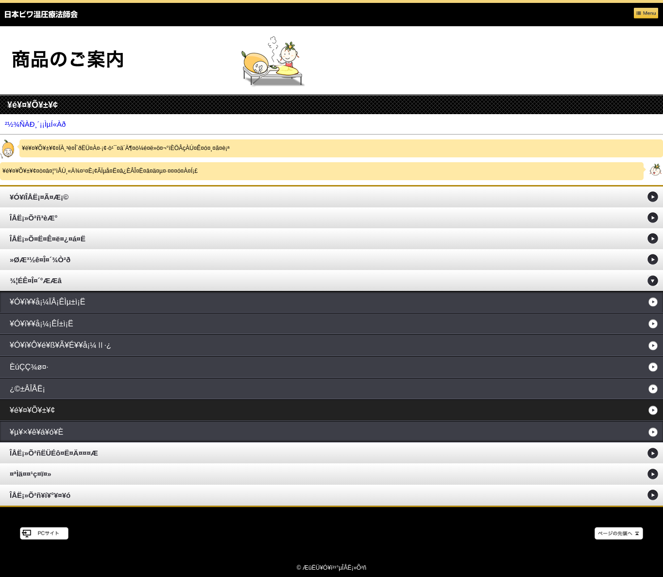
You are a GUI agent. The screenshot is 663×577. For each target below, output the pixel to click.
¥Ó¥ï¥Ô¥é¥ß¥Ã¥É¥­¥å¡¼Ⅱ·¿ (60, 344)
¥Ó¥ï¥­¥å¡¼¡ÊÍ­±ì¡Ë (41, 323)
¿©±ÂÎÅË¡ (27, 388)
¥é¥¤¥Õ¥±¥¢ (32, 410)
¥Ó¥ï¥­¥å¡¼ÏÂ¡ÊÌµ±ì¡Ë (47, 301)
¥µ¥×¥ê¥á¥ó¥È (36, 431)
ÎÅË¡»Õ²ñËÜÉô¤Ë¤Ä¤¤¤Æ (54, 453)
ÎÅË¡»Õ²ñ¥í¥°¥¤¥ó (40, 495)
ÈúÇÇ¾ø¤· (29, 366)
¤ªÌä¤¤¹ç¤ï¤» (30, 474)
